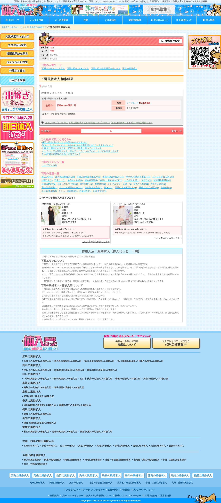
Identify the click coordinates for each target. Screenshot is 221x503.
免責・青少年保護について (99, 495)
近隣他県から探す (17, 53)
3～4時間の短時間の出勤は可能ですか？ (61, 154)
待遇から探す (17, 70)
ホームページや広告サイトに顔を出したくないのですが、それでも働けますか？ (80, 151)
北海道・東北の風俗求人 (129, 482)
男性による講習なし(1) (126, 187)
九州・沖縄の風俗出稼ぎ (35, 464)
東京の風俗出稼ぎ (32, 460)
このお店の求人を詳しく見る (96, 241)
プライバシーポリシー (72, 495)
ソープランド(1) (49, 165)
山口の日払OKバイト (121, 122)
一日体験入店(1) (131, 180)
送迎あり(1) (166, 187)
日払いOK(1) (47, 176)
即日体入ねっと (159, 20)
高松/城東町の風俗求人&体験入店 (40, 405)
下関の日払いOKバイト (78, 68)
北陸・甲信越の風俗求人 (100, 482)
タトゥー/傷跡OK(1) (68, 191)
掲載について (121, 495)
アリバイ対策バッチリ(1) (71, 187)
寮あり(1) (108, 187)
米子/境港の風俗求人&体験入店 (69, 387)
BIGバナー (136, 495)
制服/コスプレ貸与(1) (149, 187)
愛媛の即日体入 (176, 445)
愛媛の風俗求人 (203, 475)
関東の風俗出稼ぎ (52, 460)
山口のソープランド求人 (56, 122)
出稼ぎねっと (184, 20)
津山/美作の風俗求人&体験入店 (102, 370)
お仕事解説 (110, 20)
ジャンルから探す (17, 62)
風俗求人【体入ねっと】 (12, 27)
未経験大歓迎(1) (75, 180)
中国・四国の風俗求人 (156, 482)
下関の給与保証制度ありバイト (106, 68)
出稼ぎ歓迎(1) (99, 191)
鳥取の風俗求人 (88, 475)
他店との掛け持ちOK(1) (111, 180)
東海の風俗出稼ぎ (93, 460)
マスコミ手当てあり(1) (163, 176)
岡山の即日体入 (49, 445)
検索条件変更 (170, 41)
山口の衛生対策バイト (142, 122)
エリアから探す (17, 45)
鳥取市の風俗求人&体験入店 (37, 387)
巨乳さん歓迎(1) (158, 184)
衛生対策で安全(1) (93, 187)
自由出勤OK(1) (48, 184)
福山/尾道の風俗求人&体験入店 (99, 361)
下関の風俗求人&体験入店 (36, 378)
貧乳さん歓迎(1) (141, 184)
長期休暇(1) (100, 184)
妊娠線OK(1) (85, 191)
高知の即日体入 (158, 445)
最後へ (177, 131)
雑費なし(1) (47, 180)
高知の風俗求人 (180, 475)
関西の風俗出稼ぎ (73, 460)
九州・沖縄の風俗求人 (182, 482)
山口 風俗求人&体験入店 (36, 27)
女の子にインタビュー (94, 489)
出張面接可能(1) (49, 191)
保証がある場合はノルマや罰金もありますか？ (64, 142)
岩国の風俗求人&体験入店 (127, 378)
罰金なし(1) (59, 180)
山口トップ (12, 20)
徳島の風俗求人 (157, 475)
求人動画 (208, 20)
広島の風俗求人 (20, 475)
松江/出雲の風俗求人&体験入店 (39, 396)
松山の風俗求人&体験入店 (36, 431)
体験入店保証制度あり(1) (89, 176)
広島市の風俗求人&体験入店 (37, 361)
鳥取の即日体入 (85, 445)
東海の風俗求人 (76, 482)
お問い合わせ (150, 495)
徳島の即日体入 (140, 445)
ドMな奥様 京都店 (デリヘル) (55, 204)
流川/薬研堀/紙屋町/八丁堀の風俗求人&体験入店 (140, 361)
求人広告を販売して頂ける (176, 343)
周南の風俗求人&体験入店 (155, 378)
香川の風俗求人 (134, 475)
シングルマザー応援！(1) (120, 184)
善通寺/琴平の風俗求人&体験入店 (75, 405)
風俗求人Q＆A (73, 489)
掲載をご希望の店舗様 (127, 343)
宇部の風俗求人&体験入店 (64, 378)
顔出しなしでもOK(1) (67, 184)
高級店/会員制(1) (49, 187)
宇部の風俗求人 (129, 68)
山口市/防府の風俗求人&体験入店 (96, 378)
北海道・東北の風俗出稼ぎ (146, 460)
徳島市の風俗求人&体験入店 (37, 414)
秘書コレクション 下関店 (57, 93)
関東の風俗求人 (37, 482)
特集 (86, 20)
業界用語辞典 (135, 20)
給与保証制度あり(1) (65, 176)
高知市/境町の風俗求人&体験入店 (40, 423)
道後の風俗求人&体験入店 (64, 431)
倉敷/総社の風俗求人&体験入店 (69, 370)
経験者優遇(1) (91, 180)
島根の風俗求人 (111, 475)
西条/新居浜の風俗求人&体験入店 (96, 431)
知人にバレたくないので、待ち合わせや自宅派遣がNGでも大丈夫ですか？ (77, 145)
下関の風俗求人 (76, 122)
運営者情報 (165, 495)
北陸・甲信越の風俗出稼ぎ (118, 460)
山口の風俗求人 (65, 475)
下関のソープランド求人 (53, 68)
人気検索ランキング (17, 36)
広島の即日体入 (31, 445)
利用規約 (54, 495)
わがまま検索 (36, 20)
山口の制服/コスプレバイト (97, 122)
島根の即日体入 (104, 445)
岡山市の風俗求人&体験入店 (37, 370)
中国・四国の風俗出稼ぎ (174, 460)
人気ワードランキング (144, 489)
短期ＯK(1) (146, 180)
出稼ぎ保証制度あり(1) (113, 176)
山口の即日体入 (67, 445)
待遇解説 (126, 489)
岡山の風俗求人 (42, 475)
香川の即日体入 (122, 445)
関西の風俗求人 (56, 482)
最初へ (46, 131)
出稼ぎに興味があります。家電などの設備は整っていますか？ (72, 148)
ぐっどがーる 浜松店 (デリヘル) (129, 204)
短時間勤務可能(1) (162, 180)
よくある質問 (61, 20)
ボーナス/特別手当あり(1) (138, 176)
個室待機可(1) (86, 184)
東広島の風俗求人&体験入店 (67, 361)
